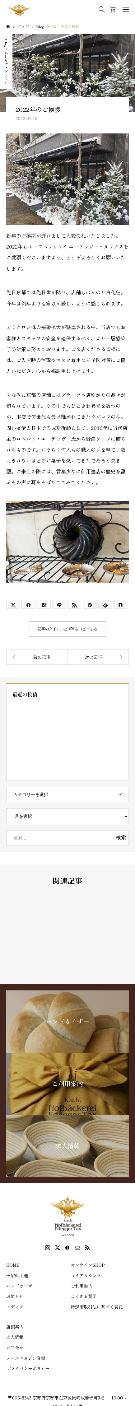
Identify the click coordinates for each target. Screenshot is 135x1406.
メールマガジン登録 (25, 1358)
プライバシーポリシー (28, 1368)
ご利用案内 (81, 1286)
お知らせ (15, 1296)
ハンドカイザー (21, 1286)
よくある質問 (84, 1296)
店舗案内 (15, 1327)
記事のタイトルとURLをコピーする (67, 629)
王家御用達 (17, 1275)
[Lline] (59, 604)
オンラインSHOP (88, 1265)
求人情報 (15, 1337)
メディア (15, 1307)
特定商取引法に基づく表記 (97, 1307)
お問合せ (15, 1347)
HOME (13, 1265)
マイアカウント (86, 1275)
